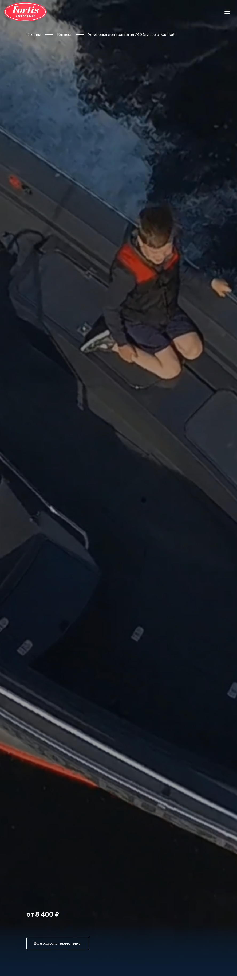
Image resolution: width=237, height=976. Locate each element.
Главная (33, 34)
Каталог (64, 34)
